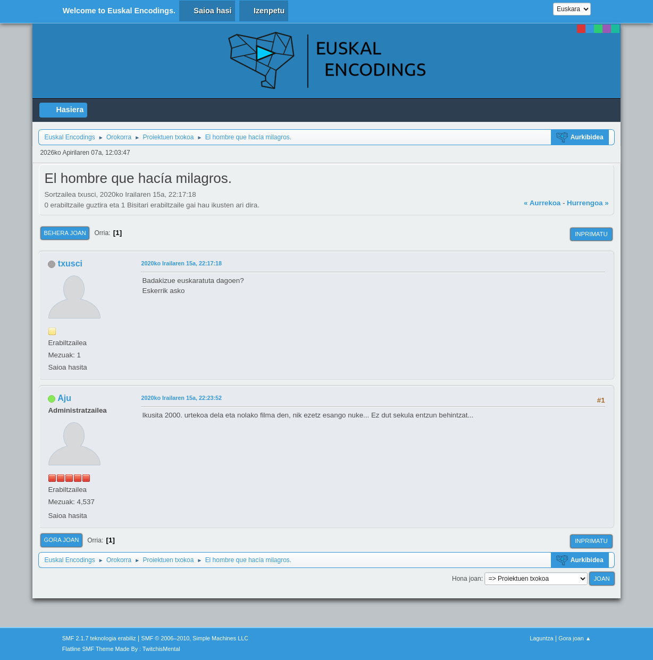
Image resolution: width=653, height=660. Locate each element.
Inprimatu (591, 234)
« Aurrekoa (542, 203)
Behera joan (65, 233)
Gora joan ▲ (574, 638)
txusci (70, 263)
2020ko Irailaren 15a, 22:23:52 (181, 398)
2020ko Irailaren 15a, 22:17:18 (181, 263)
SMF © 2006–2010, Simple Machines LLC (194, 638)
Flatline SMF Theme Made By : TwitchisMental (121, 649)
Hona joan (466, 578)
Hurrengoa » (588, 203)
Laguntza (541, 638)
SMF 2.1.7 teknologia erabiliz (99, 638)
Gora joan (61, 540)
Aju (64, 398)
